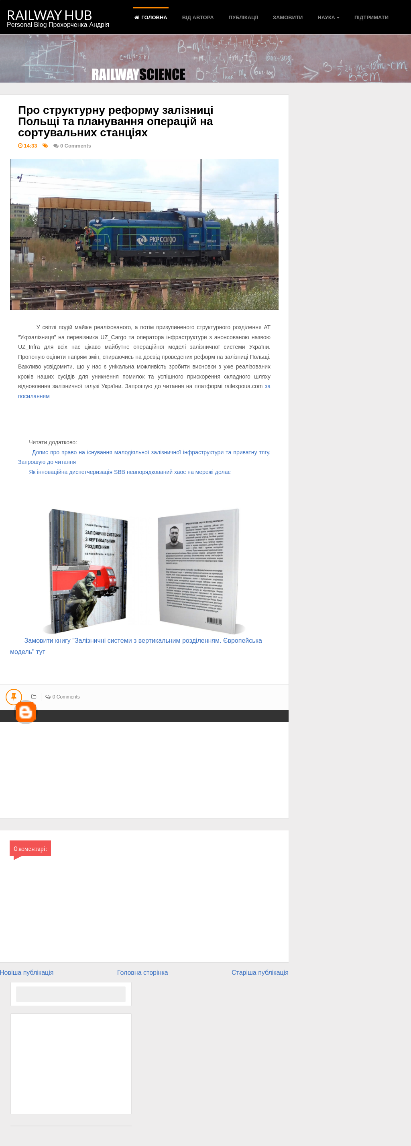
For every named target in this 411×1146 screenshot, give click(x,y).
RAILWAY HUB (49, 15)
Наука (328, 17)
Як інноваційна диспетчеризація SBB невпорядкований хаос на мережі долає (129, 472)
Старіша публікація (260, 972)
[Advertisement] (71, 1064)
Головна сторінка (142, 972)
